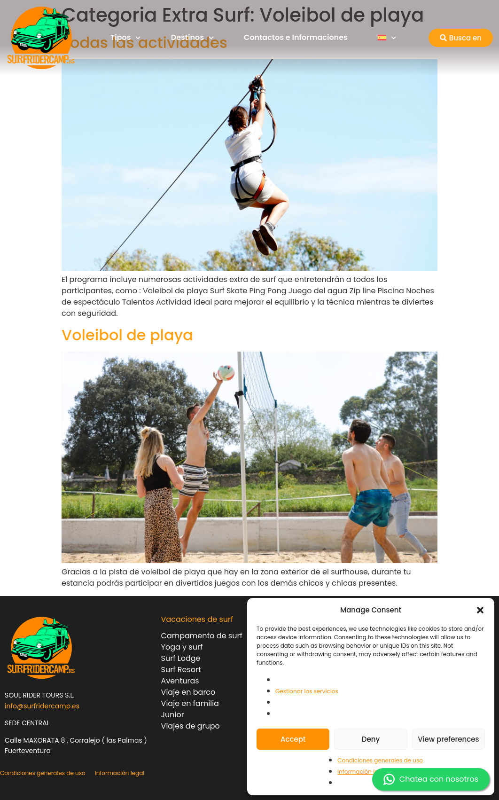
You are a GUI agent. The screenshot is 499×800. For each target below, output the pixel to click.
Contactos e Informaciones (296, 37)
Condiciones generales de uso (380, 760)
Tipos (125, 38)
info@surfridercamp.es (42, 706)
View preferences (448, 739)
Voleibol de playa (127, 334)
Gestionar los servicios (306, 691)
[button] (480, 610)
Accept (293, 739)
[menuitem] (387, 37)
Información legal (362, 772)
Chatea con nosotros (430, 779)
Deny (371, 739)
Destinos (192, 38)
